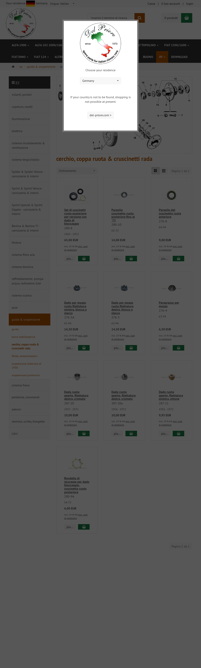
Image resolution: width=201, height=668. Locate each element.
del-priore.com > (100, 115)
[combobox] (100, 80)
